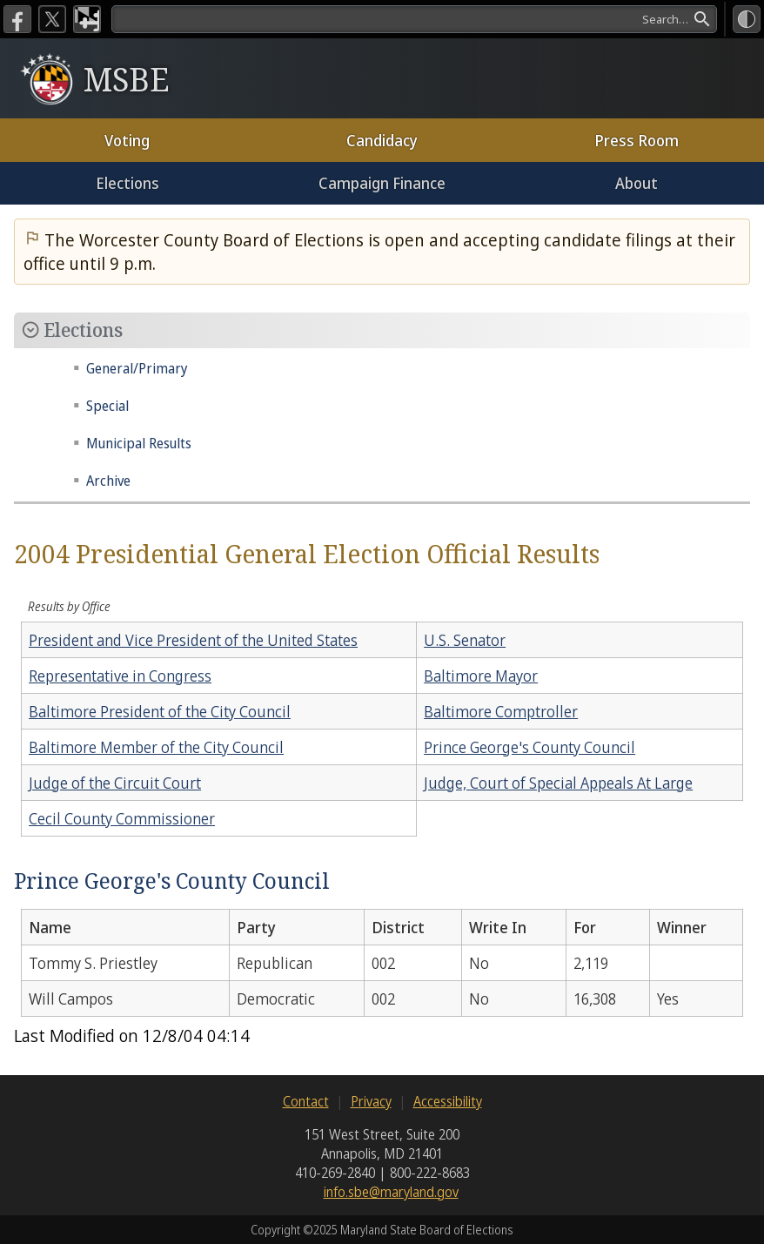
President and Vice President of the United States (193, 639)
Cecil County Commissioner (122, 818)
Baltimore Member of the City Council (156, 746)
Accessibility (447, 1101)
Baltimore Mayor (481, 675)
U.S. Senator (465, 639)
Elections (127, 182)
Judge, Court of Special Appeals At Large (558, 782)
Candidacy (382, 140)
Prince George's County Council (529, 746)
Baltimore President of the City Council (160, 711)
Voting (127, 140)
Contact (306, 1101)
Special (107, 405)
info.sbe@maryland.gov (391, 1191)
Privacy (371, 1101)
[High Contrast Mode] (747, 19)
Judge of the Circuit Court (115, 782)
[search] (414, 19)
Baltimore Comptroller (501, 711)
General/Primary (137, 368)
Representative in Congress (120, 675)
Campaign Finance (382, 182)
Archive (108, 480)
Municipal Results (138, 443)
